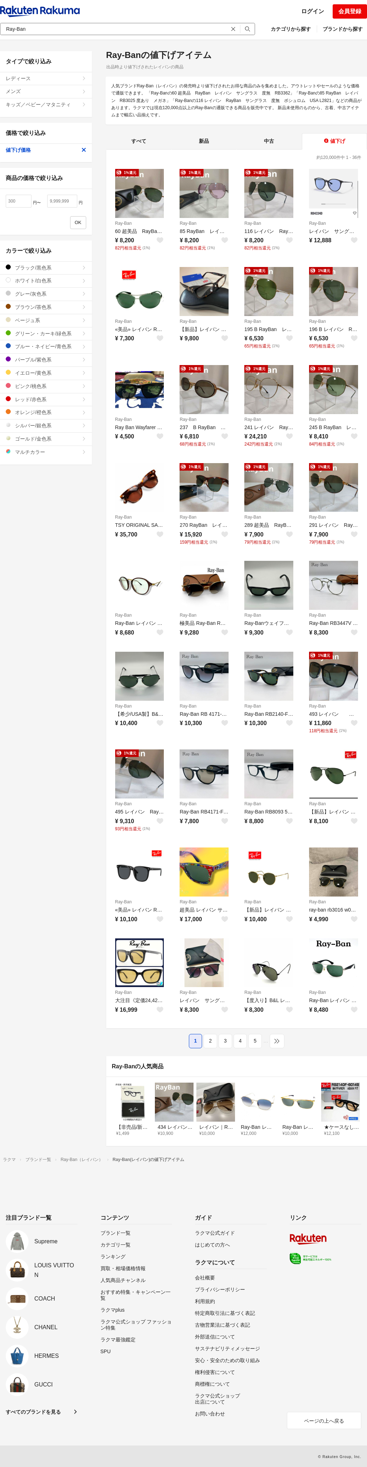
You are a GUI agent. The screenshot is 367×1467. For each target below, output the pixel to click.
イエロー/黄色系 (46, 373)
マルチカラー (46, 452)
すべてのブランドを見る (33, 1412)
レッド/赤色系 (46, 399)
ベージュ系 (46, 320)
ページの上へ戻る (324, 1421)
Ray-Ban (123, 223)
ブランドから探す (343, 29)
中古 (269, 141)
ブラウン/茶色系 (46, 307)
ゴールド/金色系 (46, 439)
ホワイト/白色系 (46, 280)
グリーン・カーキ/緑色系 (46, 333)
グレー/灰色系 (46, 294)
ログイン (312, 11)
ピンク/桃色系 (46, 386)
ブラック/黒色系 (46, 267)
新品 (204, 141)
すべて (138, 141)
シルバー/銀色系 (46, 425)
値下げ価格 (46, 150)
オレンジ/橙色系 (46, 412)
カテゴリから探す (291, 29)
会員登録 (349, 11)
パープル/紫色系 (46, 359)
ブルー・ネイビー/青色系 (46, 346)
